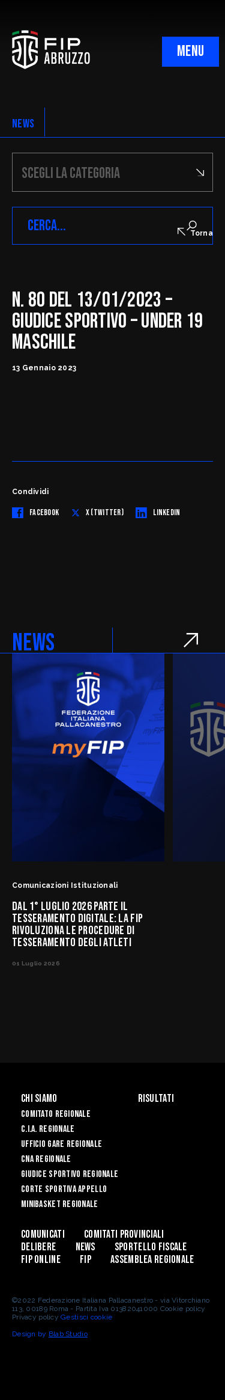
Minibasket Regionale (59, 1204)
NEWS (23, 124)
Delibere (38, 1247)
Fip (85, 1259)
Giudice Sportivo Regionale (69, 1174)
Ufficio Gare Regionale (61, 1144)
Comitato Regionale (56, 1114)
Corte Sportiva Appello (64, 1189)
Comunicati (43, 1234)
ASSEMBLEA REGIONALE (152, 1259)
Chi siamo (39, 1098)
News (85, 1247)
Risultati (156, 1098)
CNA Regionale (46, 1159)
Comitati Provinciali (124, 1234)
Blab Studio (68, 1334)
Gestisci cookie (86, 1317)
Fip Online (41, 1259)
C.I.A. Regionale (47, 1129)
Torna (195, 232)
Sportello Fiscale (151, 1247)
